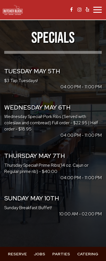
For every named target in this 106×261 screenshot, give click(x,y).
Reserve (17, 253)
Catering (87, 253)
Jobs (39, 253)
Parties (61, 253)
